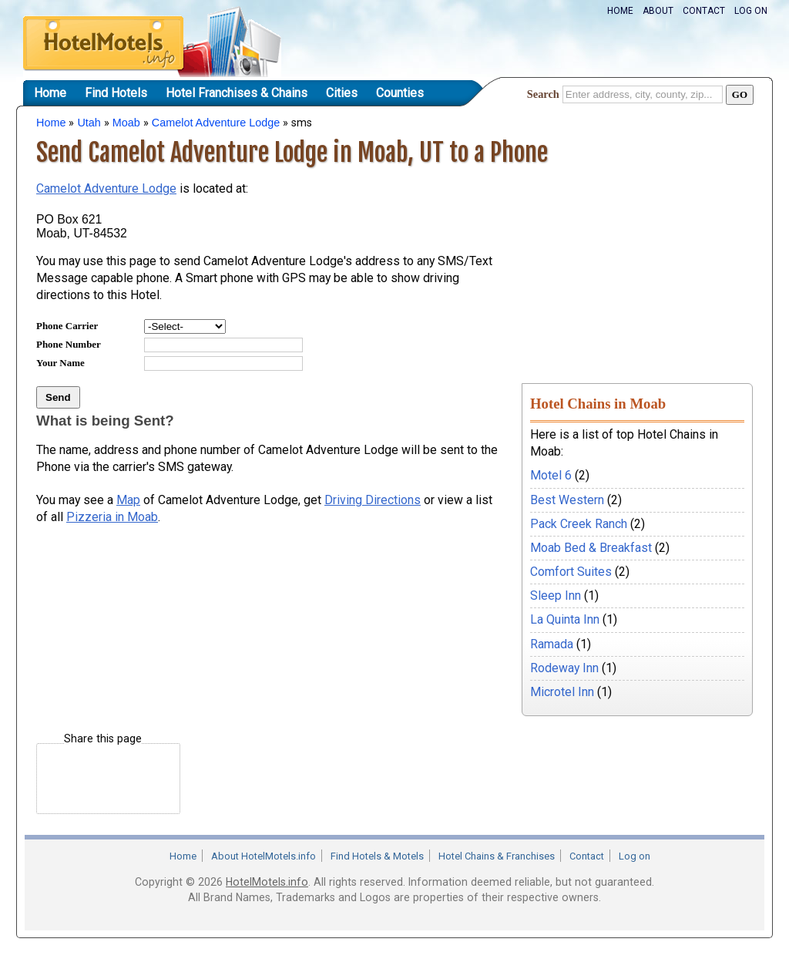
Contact (704, 10)
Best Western (567, 500)
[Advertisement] (637, 264)
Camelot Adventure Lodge (216, 122)
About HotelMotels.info (263, 856)
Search (543, 94)
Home (620, 10)
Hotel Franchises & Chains (236, 93)
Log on (750, 10)
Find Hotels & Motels (377, 856)
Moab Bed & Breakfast (591, 547)
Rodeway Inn (564, 668)
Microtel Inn (562, 692)
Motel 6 (551, 475)
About (658, 10)
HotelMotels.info (267, 882)
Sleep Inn (555, 595)
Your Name (60, 362)
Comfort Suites (571, 571)
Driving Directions (372, 500)
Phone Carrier (67, 325)
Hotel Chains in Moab (598, 403)
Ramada (551, 644)
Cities (342, 93)
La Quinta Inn (564, 619)
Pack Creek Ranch (578, 523)
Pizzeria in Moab (112, 517)
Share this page (103, 738)
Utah (88, 122)
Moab (126, 122)
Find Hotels (116, 93)
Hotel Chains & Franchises (496, 856)
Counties (400, 93)
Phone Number (68, 344)
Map (128, 500)
